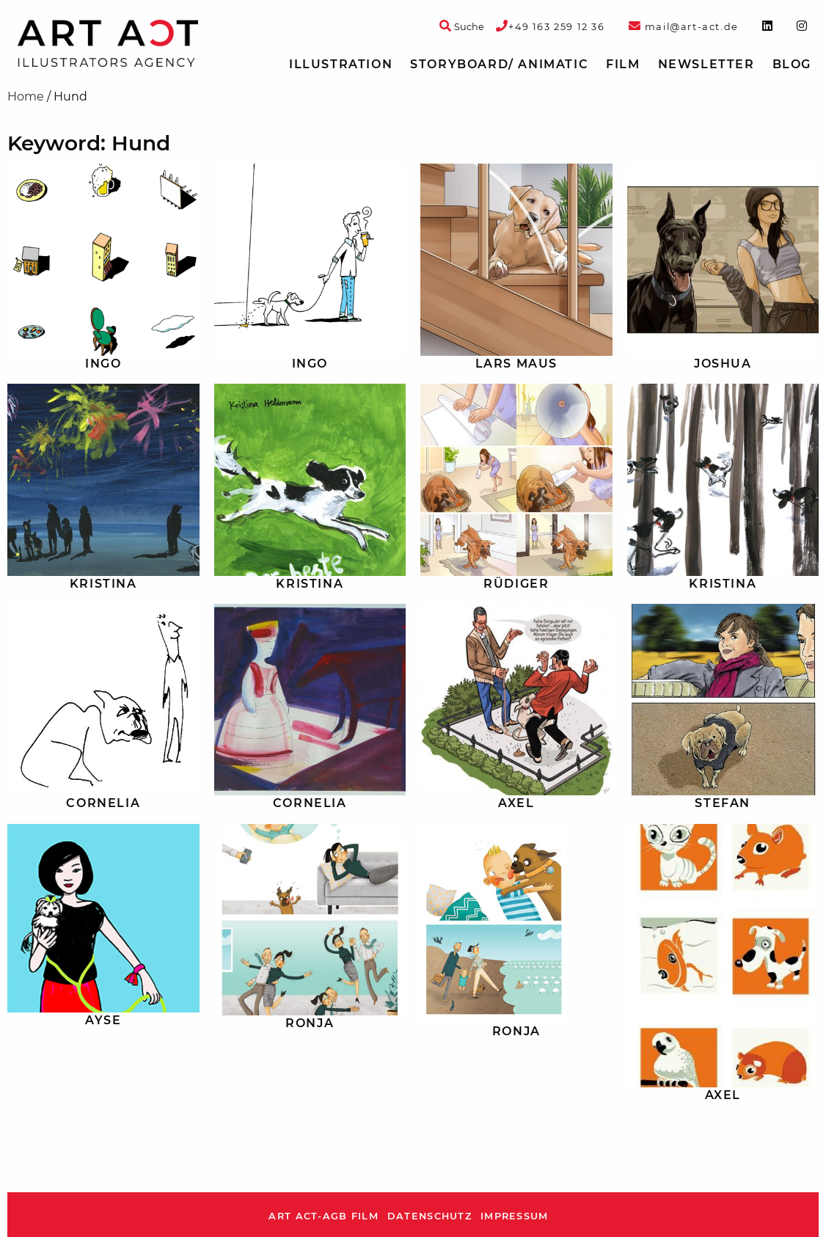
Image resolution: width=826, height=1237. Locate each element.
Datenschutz (429, 1216)
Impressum (514, 1216)
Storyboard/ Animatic (499, 64)
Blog (791, 64)
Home (25, 96)
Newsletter (706, 64)
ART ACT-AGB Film (323, 1216)
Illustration (340, 64)
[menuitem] (340, 64)
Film (623, 64)
